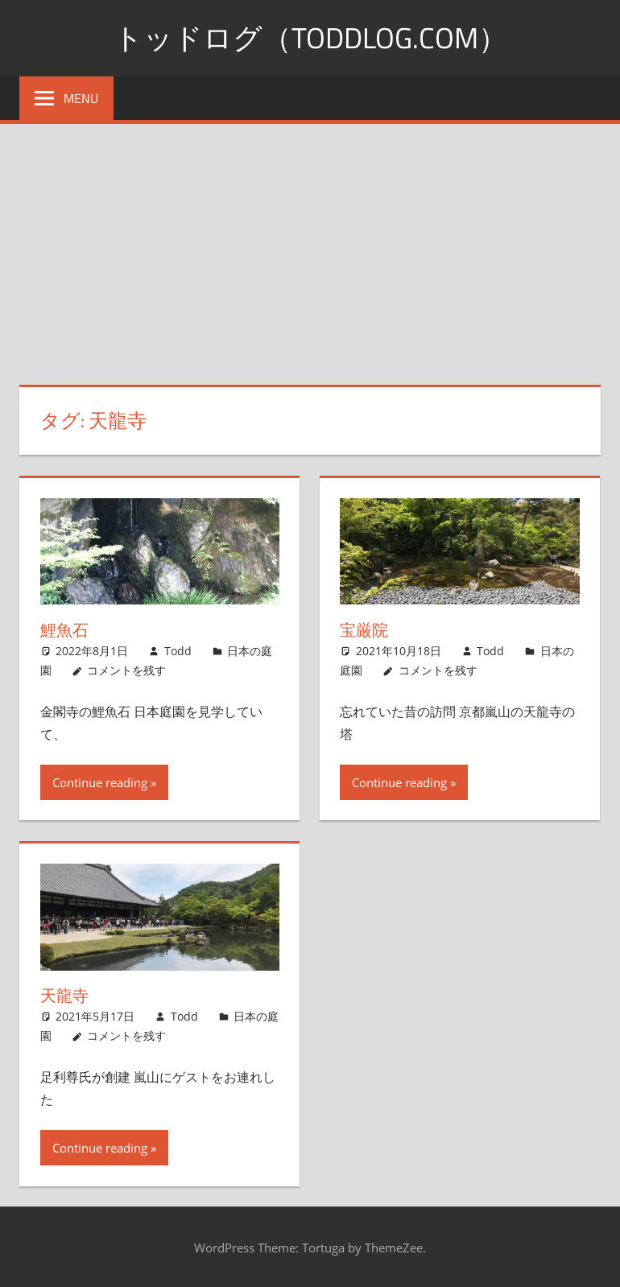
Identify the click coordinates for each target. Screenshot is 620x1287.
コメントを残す (126, 670)
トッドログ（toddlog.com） (310, 37)
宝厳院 (364, 629)
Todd (178, 650)
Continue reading (99, 782)
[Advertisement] (310, 244)
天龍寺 (64, 995)
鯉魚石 (64, 629)
